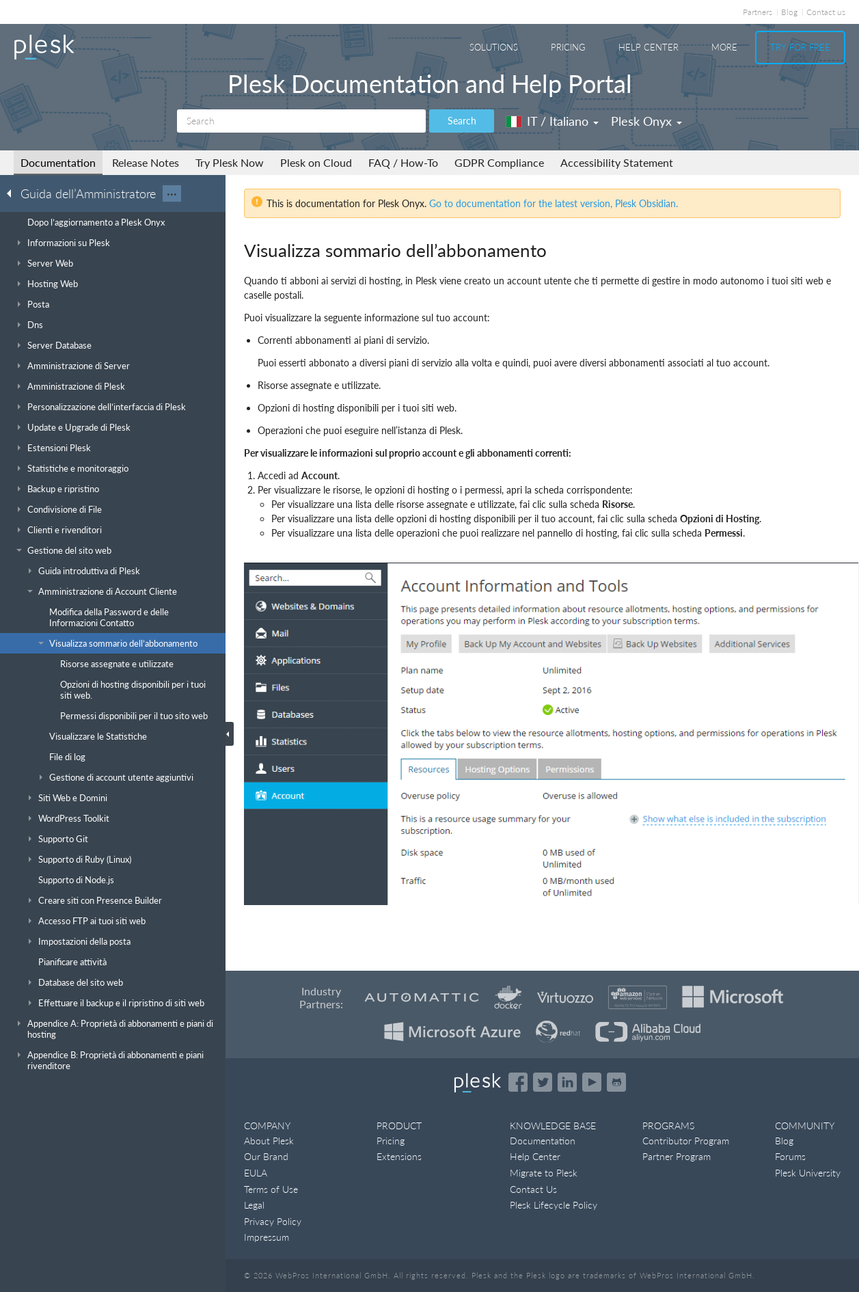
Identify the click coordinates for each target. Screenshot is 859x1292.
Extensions (399, 1156)
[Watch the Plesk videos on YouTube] (591, 1082)
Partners (757, 12)
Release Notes (145, 162)
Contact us (825, 12)
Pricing (568, 47)
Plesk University (808, 1173)
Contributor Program (685, 1140)
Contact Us (533, 1189)
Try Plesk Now (229, 162)
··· (172, 193)
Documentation (58, 162)
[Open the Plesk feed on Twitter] (542, 1082)
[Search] (301, 121)
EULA (255, 1173)
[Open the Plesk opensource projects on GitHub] (616, 1082)
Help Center (648, 47)
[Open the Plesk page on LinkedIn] (567, 1082)
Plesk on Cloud (316, 162)
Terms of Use (271, 1189)
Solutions (493, 47)
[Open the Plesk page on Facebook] (518, 1082)
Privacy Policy (272, 1221)
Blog (789, 12)
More (724, 47)
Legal (254, 1205)
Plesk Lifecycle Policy (553, 1205)
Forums (790, 1156)
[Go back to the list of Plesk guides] (13, 193)
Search (462, 120)
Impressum (266, 1237)
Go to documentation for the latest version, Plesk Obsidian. (553, 203)
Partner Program (676, 1156)
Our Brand (266, 1156)
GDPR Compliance (499, 162)
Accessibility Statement (616, 162)
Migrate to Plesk (543, 1173)
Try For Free (800, 47)
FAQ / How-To (403, 162)
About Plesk (269, 1140)
